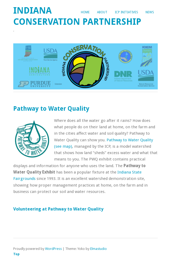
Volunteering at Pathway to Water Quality (58, 209)
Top (16, 254)
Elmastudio (98, 249)
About (102, 12)
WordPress (53, 249)
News (150, 12)
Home (85, 12)
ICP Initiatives (126, 12)
